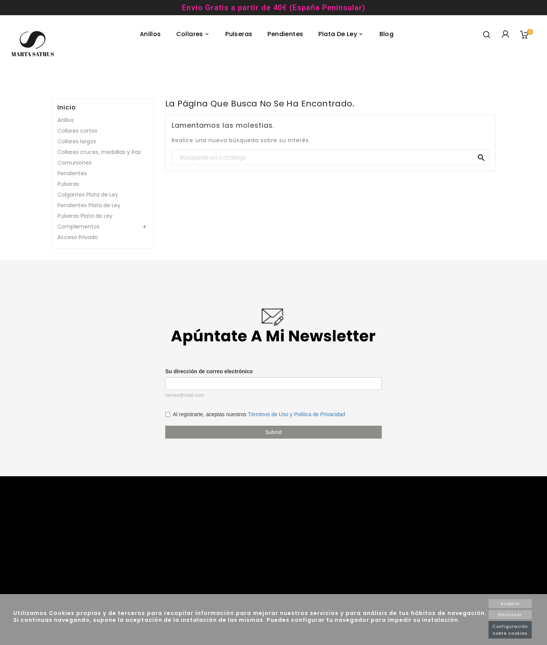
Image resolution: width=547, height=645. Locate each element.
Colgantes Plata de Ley (87, 194)
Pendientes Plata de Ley (88, 205)
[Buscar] (330, 157)
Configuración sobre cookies (510, 629)
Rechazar (510, 615)
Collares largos (76, 141)
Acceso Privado (77, 237)
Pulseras (68, 184)
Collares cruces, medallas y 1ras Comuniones (99, 157)
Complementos (78, 226)
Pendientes (72, 173)
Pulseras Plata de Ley (84, 216)
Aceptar (510, 604)
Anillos (65, 120)
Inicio (66, 107)
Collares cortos (77, 131)
